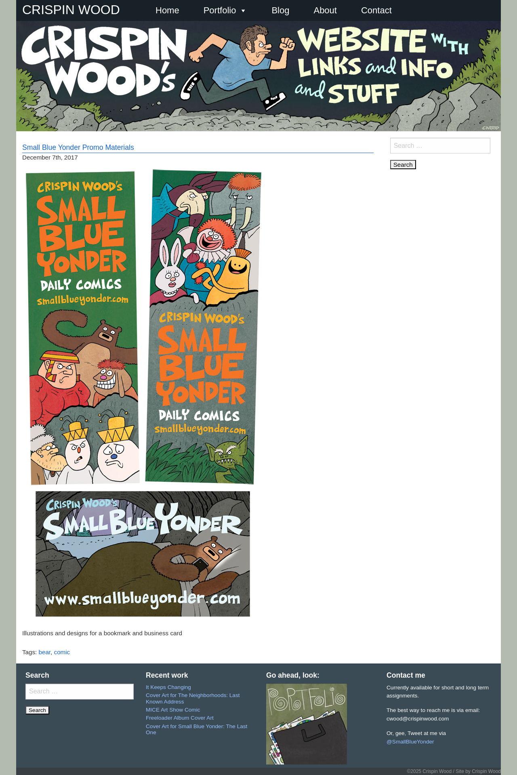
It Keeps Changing (168, 687)
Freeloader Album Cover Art (180, 718)
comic (62, 652)
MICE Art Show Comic (173, 710)
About (325, 10)
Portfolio (226, 10)
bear (45, 652)
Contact (376, 10)
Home (167, 10)
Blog (280, 10)
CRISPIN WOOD (71, 9)
